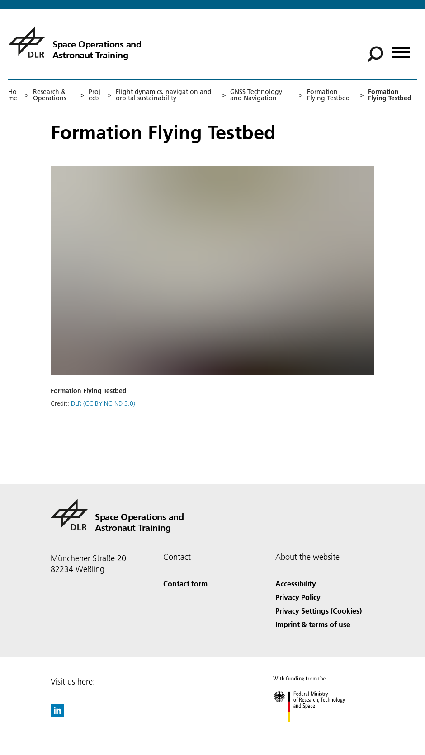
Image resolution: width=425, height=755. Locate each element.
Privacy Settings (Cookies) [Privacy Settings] (318, 610)
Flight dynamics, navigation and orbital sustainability (164, 95)
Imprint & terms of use (312, 624)
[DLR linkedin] (57, 714)
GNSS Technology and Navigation (256, 95)
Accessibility (295, 583)
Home (12, 95)
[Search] (375, 54)
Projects (94, 95)
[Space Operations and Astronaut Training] (74, 42)
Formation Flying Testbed (328, 95)
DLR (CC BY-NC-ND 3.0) (103, 403)
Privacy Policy (298, 597)
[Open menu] (401, 49)
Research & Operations (49, 95)
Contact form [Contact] (185, 583)
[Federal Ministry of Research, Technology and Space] (317, 729)
